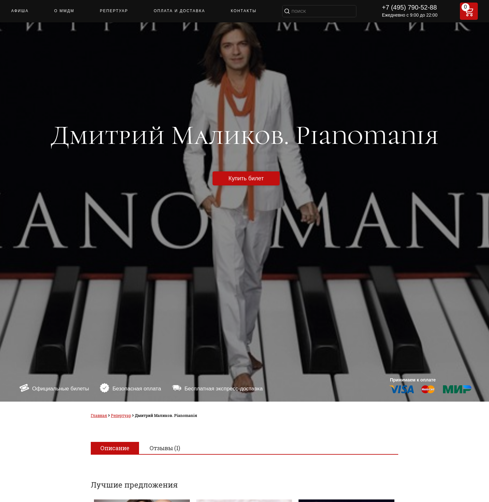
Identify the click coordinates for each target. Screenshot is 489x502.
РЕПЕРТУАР (114, 11)
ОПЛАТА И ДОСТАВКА (179, 11)
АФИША (19, 11)
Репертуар (121, 415)
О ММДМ (64, 11)
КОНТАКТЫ (244, 11)
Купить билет (246, 178)
